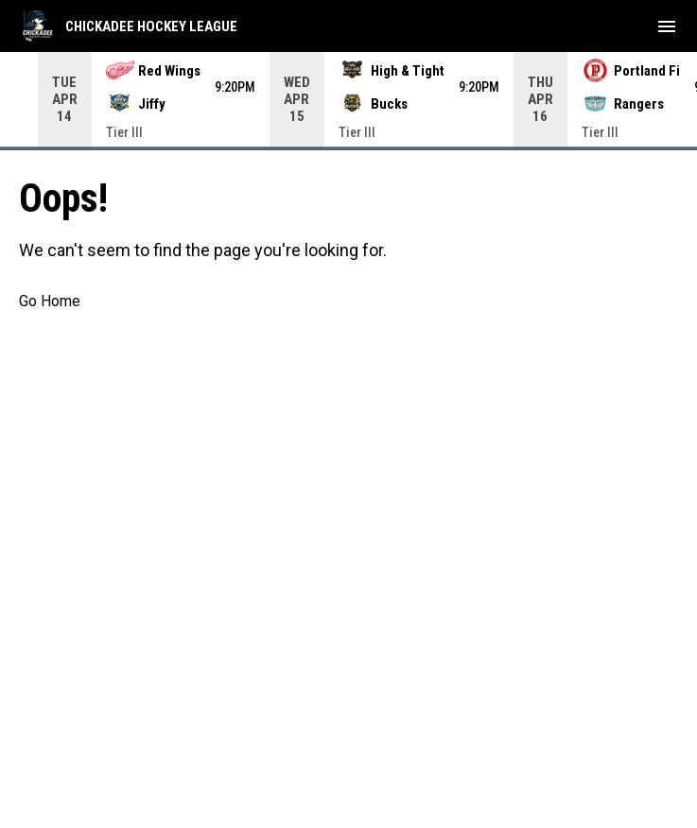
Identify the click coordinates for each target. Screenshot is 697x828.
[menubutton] (666, 26)
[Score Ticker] (348, 99)
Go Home (49, 301)
